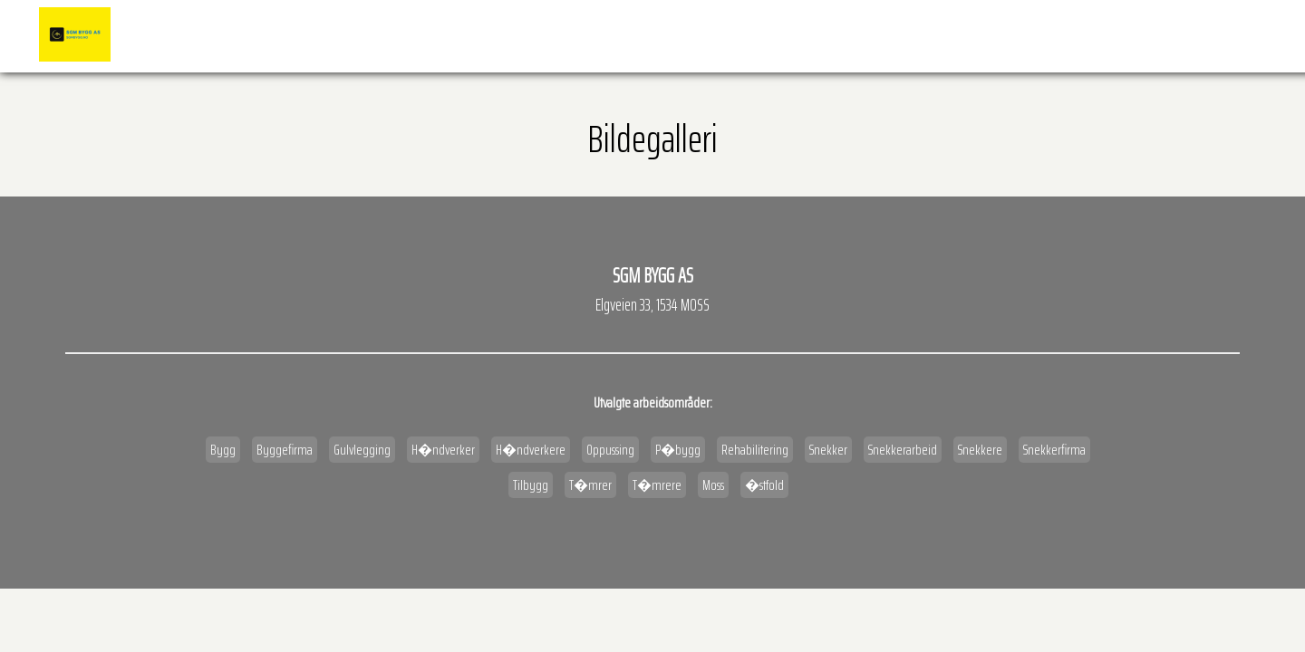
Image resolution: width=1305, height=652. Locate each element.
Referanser (799, 35)
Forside (721, 35)
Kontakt (1231, 35)
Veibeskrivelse (1141, 35)
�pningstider (983, 35)
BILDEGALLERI (886, 35)
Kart (1063, 35)
